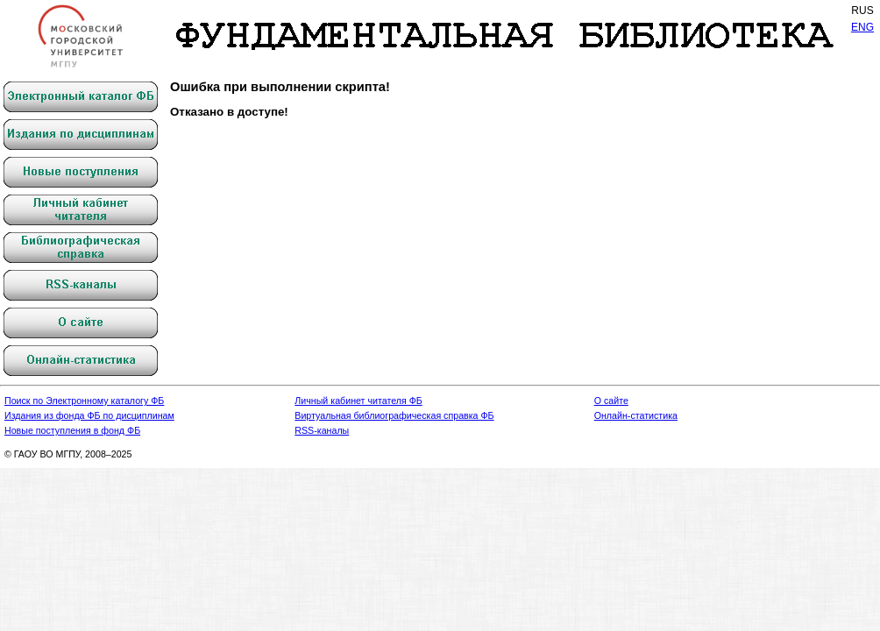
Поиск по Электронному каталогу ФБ (84, 400)
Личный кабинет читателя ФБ (358, 400)
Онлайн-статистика (636, 415)
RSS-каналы (322, 430)
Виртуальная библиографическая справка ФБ (394, 415)
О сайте (611, 400)
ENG (862, 27)
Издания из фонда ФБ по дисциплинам (89, 415)
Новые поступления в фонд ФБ (72, 430)
